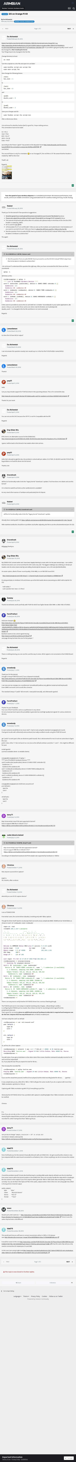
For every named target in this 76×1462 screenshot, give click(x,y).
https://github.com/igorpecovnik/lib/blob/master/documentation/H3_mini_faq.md (46, 520)
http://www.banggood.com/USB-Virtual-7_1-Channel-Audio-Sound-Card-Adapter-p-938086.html (32, 576)
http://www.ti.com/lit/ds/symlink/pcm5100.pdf (16, 636)
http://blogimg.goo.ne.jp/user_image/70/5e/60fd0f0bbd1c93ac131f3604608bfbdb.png (31, 1237)
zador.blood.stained (15, 835)
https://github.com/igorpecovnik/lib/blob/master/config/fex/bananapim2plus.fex (27, 1139)
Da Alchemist (7, 19)
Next (69, 29)
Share (18, 1282)
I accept (69, 1458)
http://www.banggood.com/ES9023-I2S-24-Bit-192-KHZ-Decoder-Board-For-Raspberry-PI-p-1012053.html (33, 439)
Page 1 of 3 (37, 29)
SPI (16, 225)
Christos (10, 865)
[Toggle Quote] (5, 254)
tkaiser (10, 206)
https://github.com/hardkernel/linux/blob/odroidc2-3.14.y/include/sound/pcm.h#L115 (28, 826)
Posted (15, 39)
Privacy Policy (35, 1296)
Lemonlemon (12, 329)
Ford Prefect (12, 614)
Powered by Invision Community (38, 1299)
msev (9, 1208)
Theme (26, 1296)
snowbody (11, 668)
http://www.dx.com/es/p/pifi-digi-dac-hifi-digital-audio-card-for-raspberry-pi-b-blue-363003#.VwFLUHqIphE (34, 396)
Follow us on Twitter (56, 1296)
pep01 (9, 381)
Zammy (10, 598)
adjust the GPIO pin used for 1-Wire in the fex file (51, 229)
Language (17, 1296)
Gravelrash (11, 475)
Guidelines (24, 1459)
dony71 (10, 815)
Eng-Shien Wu (13, 430)
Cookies (44, 1296)
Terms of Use (6, 1459)
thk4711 (10, 1148)
